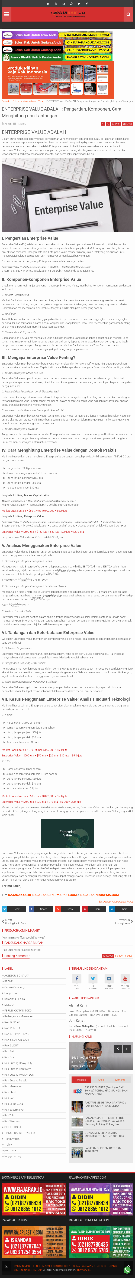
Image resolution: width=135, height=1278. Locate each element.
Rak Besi (9, 1057)
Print (116, 123)
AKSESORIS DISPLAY (16, 975)
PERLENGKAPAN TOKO (17, 1010)
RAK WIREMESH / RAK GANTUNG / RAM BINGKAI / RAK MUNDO (105, 1104)
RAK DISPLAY (12, 1022)
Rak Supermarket (14, 1109)
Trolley (8, 1144)
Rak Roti (9, 1098)
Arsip (101, 1079)
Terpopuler (81, 1079)
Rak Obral (9, 1092)
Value (130, 901)
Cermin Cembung (14, 987)
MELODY (9, 1004)
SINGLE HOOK (12, 1127)
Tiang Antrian (12, 1138)
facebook (108, 955)
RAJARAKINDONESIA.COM (99, 895)
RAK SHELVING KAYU (16, 1034)
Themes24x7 (97, 1269)
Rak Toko (9, 1115)
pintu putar (10, 1150)
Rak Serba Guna (13, 1103)
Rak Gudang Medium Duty (19, 1074)
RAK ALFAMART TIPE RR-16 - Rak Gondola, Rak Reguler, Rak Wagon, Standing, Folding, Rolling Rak (104, 1121)
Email (127, 123)
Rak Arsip (9, 1051)
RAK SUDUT (11, 1045)
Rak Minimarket (13, 1086)
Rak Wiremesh (12, 1121)
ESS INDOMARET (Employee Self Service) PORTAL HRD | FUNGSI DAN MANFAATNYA (106, 1090)
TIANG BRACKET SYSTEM (19, 1133)
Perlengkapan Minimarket (18, 1016)
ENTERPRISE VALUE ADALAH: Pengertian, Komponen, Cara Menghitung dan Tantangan (57, 112)
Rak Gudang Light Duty (17, 1068)
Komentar (120, 1079)
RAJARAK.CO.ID (19, 895)
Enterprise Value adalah (112, 901)
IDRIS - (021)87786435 (85, 1057)
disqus (128, 955)
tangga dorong (12, 1156)
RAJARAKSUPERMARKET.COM (54, 895)
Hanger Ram (11, 993)
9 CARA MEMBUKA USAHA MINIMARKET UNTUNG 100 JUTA (104, 1134)
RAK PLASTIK (12, 1028)
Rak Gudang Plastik (15, 1080)
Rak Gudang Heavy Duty (18, 1063)
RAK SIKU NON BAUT (16, 1039)
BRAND (8, 981)
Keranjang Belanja (14, 999)
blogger (119, 955)
